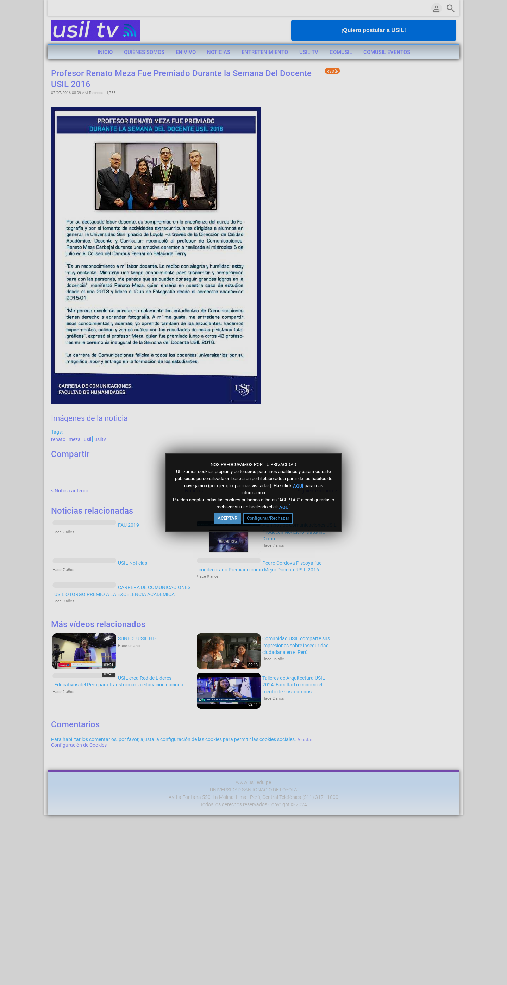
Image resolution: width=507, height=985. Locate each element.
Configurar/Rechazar (268, 518)
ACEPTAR (227, 518)
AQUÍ (298, 485)
